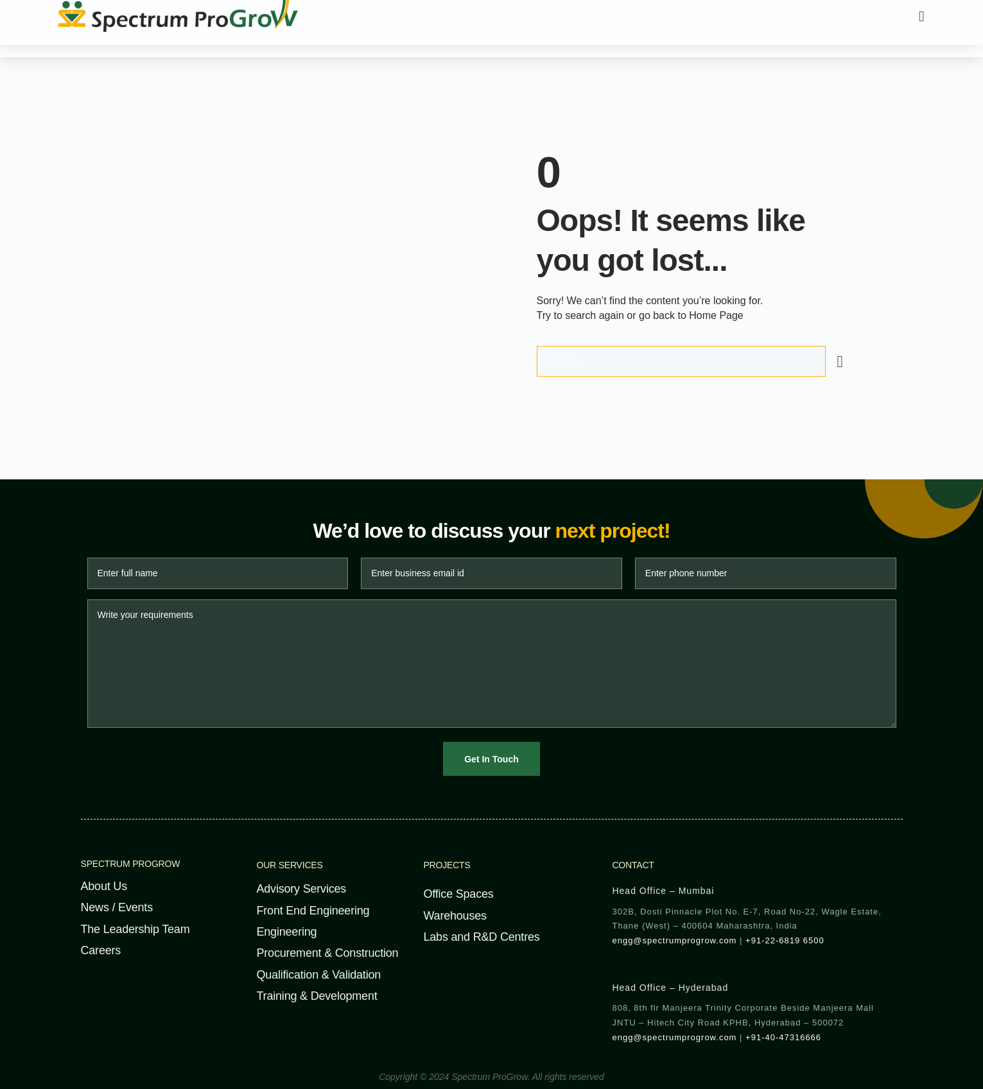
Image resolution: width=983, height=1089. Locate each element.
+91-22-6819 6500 (784, 939)
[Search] (840, 360)
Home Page (716, 314)
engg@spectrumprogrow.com (674, 939)
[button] (922, 16)
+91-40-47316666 (783, 1035)
